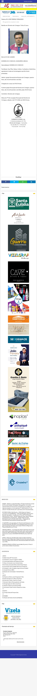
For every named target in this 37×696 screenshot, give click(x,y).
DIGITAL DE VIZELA (28, 1)
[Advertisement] (18, 155)
